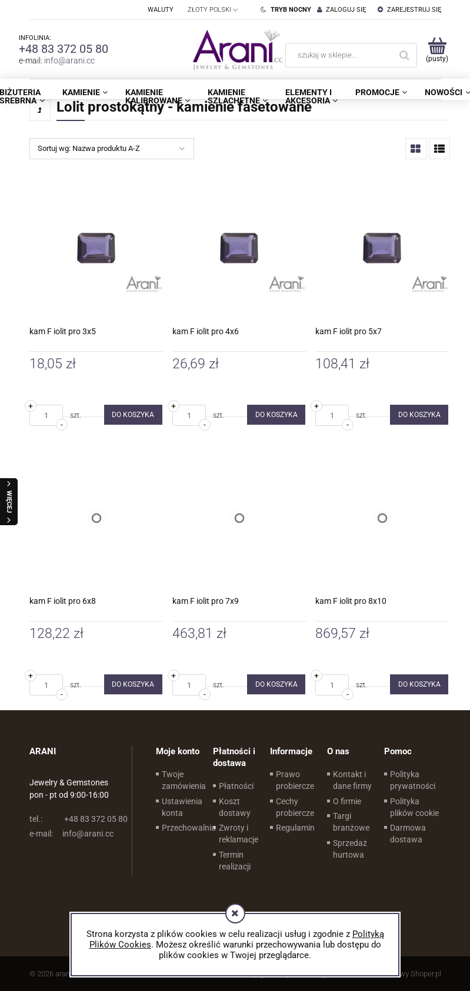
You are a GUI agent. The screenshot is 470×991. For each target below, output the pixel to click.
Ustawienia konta (182, 807)
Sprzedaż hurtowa (350, 848)
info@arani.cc (69, 60)
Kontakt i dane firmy (352, 780)
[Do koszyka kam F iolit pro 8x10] (419, 684)
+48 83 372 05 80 (63, 49)
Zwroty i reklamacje (238, 833)
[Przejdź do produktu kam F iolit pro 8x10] (382, 518)
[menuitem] (85, 92)
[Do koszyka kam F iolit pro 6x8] (133, 684)
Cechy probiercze (295, 807)
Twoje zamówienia (184, 780)
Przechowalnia (189, 827)
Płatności (236, 786)
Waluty (161, 10)
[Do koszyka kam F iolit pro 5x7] (419, 415)
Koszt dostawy (235, 807)
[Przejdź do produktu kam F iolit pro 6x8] (96, 518)
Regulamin (295, 827)
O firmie (347, 801)
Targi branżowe (351, 821)
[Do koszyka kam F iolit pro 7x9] (276, 684)
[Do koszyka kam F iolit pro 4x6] (276, 415)
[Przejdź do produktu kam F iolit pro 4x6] (239, 248)
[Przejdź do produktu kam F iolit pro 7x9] (239, 518)
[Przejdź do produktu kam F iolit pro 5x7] (382, 248)
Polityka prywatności (412, 780)
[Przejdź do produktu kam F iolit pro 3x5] (96, 248)
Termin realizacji (235, 860)
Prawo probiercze (295, 780)
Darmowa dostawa (408, 833)
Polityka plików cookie (414, 807)
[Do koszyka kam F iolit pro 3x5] (133, 415)
